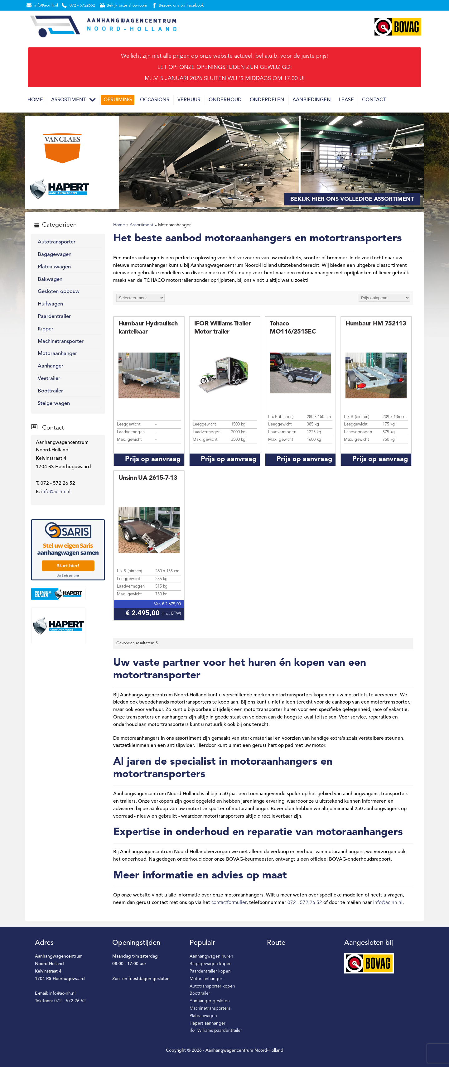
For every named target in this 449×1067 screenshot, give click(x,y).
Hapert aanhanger (207, 1023)
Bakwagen (50, 279)
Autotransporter (56, 242)
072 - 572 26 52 (304, 902)
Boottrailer (50, 391)
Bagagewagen (54, 254)
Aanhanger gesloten (210, 1001)
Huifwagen (50, 304)
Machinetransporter (61, 341)
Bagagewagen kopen (211, 964)
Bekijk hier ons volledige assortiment (352, 199)
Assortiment (68, 100)
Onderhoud (225, 100)
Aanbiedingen (311, 100)
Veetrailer (49, 378)
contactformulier (229, 902)
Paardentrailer (54, 316)
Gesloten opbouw (59, 291)
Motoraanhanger (57, 353)
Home (35, 100)
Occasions (154, 100)
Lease (346, 100)
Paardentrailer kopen (210, 971)
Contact (374, 100)
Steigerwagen (54, 403)
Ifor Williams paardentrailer (216, 1030)
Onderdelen (267, 100)
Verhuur (188, 100)
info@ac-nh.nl (55, 491)
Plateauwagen (54, 267)
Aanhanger (50, 366)
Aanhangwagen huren (211, 956)
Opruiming (118, 100)
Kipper (45, 329)
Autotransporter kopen (212, 986)
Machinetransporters (210, 1008)
